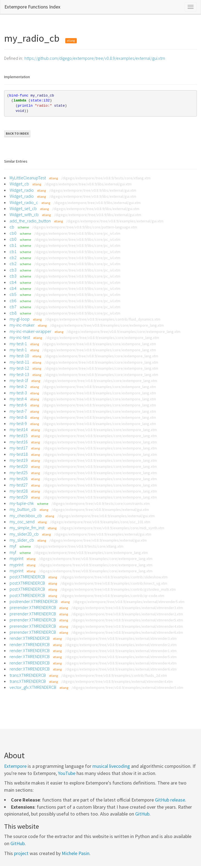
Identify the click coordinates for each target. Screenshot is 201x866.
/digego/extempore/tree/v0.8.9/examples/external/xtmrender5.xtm (129, 601)
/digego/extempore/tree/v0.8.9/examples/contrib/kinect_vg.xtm (113, 583)
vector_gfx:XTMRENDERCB (33, 687)
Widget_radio (22, 190)
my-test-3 (18, 392)
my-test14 (19, 429)
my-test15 (19, 435)
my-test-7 (18, 411)
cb (12, 227)
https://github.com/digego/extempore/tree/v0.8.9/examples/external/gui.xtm (94, 58)
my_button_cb (23, 509)
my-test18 (19, 454)
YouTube (66, 773)
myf (13, 546)
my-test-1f (19, 380)
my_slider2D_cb (24, 534)
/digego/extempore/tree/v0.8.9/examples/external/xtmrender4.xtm (127, 626)
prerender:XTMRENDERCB (33, 607)
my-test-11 (19, 362)
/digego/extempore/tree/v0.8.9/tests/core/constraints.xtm (101, 503)
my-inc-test (20, 337)
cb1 (13, 245)
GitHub (142, 814)
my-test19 (19, 460)
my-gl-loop (20, 319)
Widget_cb (19, 183)
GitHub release (170, 800)
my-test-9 (18, 423)
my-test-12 (19, 368)
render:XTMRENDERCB (30, 638)
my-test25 (19, 472)
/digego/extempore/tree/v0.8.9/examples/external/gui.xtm (114, 221)
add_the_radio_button (30, 220)
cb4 (13, 282)
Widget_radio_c (24, 202)
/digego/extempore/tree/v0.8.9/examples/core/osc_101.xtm (100, 521)
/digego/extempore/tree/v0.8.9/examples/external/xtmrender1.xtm (121, 650)
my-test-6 (18, 404)
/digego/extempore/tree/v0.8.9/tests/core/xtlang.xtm (106, 178)
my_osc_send (22, 521)
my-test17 (19, 448)
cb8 (13, 313)
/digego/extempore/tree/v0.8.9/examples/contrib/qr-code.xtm (112, 595)
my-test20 (19, 466)
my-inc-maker (22, 325)
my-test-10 (19, 355)
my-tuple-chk (22, 503)
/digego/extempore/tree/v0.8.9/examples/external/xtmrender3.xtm (127, 607)
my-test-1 (18, 343)
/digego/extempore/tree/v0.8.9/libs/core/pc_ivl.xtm (77, 233)
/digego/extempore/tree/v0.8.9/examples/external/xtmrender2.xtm (127, 614)
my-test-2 (18, 386)
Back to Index (17, 133)
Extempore (15, 766)
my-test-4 (18, 398)
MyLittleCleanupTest (28, 177)
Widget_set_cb (23, 208)
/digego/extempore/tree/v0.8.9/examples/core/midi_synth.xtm (112, 527)
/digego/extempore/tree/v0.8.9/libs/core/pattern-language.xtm (84, 227)
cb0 (13, 233)
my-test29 (19, 497)
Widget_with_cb (24, 214)
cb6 (13, 300)
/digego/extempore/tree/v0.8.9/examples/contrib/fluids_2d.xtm (114, 675)
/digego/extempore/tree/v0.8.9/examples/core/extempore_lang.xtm (107, 325)
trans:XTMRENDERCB (28, 675)
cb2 (13, 257)
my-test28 (19, 491)
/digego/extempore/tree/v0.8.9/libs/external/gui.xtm (88, 184)
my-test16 (19, 442)
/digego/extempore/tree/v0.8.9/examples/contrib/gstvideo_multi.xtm (118, 589)
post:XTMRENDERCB (27, 576)
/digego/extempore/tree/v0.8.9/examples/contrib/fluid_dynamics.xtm (102, 319)
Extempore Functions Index (32, 7)
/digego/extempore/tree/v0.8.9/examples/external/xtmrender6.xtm (127, 632)
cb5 (13, 294)
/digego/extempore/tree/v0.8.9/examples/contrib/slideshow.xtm (114, 576)
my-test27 (19, 485)
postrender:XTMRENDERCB (34, 601)
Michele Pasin (75, 853)
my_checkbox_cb (26, 515)
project (21, 853)
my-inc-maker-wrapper (30, 331)
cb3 (13, 270)
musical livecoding (111, 766)
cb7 (13, 306)
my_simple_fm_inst (27, 527)
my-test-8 (18, 417)
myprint (16, 558)
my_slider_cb (22, 540)
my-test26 (19, 478)
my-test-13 (19, 374)
